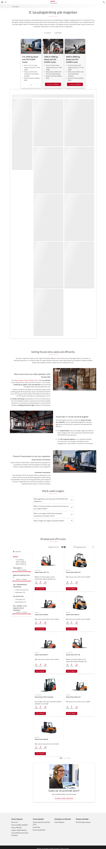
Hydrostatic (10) (20, 592)
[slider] (13, 571)
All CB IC (15, 557)
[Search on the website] (5, 2)
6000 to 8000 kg (21, 564)
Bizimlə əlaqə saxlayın (64, 798)
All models (47, 33)
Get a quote (40, 588)
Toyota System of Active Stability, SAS (25, 380)
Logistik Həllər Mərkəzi (19, 830)
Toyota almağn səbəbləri (19, 825)
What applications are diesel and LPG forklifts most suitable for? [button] (53, 500)
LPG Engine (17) (20, 599)
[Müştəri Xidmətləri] (104, 2)
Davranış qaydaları (39, 830)
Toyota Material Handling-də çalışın (20, 834)
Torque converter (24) (21, 590)
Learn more (58, 33)
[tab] (53, 500)
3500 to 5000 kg (21, 562)
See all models (53, 84)
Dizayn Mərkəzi (16, 827)
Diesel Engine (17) (20, 602)
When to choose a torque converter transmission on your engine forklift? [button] (53, 507)
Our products (15, 6)
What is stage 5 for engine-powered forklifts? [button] (53, 520)
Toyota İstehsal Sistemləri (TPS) (41, 823)
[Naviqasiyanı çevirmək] (2, 2)
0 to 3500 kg (19, 560)
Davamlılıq (36, 827)
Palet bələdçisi (59, 822)
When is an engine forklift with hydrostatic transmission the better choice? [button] (53, 514)
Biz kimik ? (14, 822)
